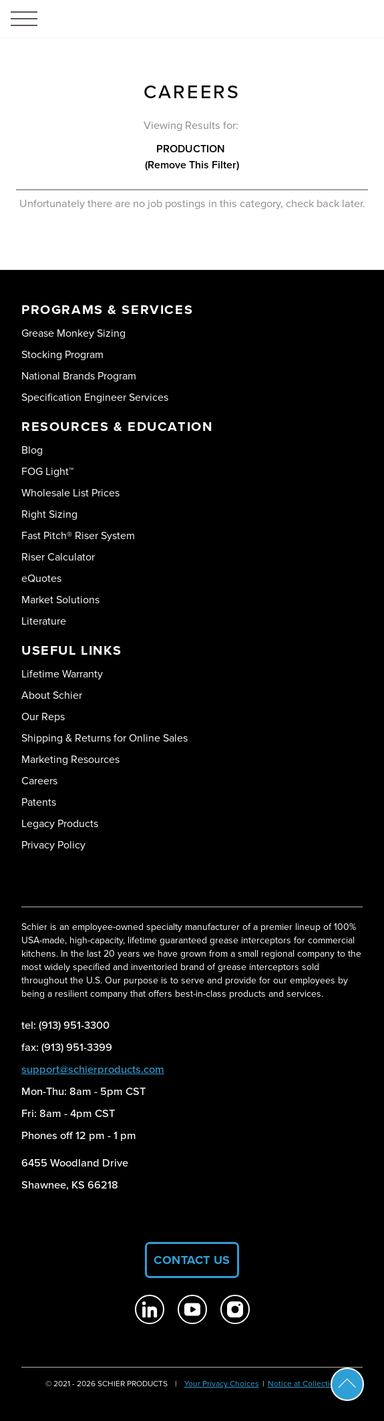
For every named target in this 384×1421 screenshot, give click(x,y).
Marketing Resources (70, 759)
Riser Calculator (58, 557)
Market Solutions (60, 599)
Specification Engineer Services (94, 397)
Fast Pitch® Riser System (78, 535)
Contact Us (192, 1260)
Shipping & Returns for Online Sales (104, 738)
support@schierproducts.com (92, 1069)
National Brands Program (78, 375)
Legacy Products (59, 823)
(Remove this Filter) (192, 164)
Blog (32, 450)
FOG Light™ (47, 471)
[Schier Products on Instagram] (235, 1309)
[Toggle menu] (24, 18)
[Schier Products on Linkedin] (149, 1309)
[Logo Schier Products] (192, 18)
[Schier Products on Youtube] (192, 1309)
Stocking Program (62, 354)
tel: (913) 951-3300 (65, 1025)
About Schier (51, 695)
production (192, 148)
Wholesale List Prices (70, 492)
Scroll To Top (347, 1384)
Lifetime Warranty (62, 673)
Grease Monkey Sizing (73, 333)
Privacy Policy (53, 844)
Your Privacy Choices (221, 1384)
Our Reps (43, 716)
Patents (38, 802)
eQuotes (41, 578)
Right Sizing (49, 514)
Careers (39, 780)
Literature (43, 621)
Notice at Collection (303, 1384)
